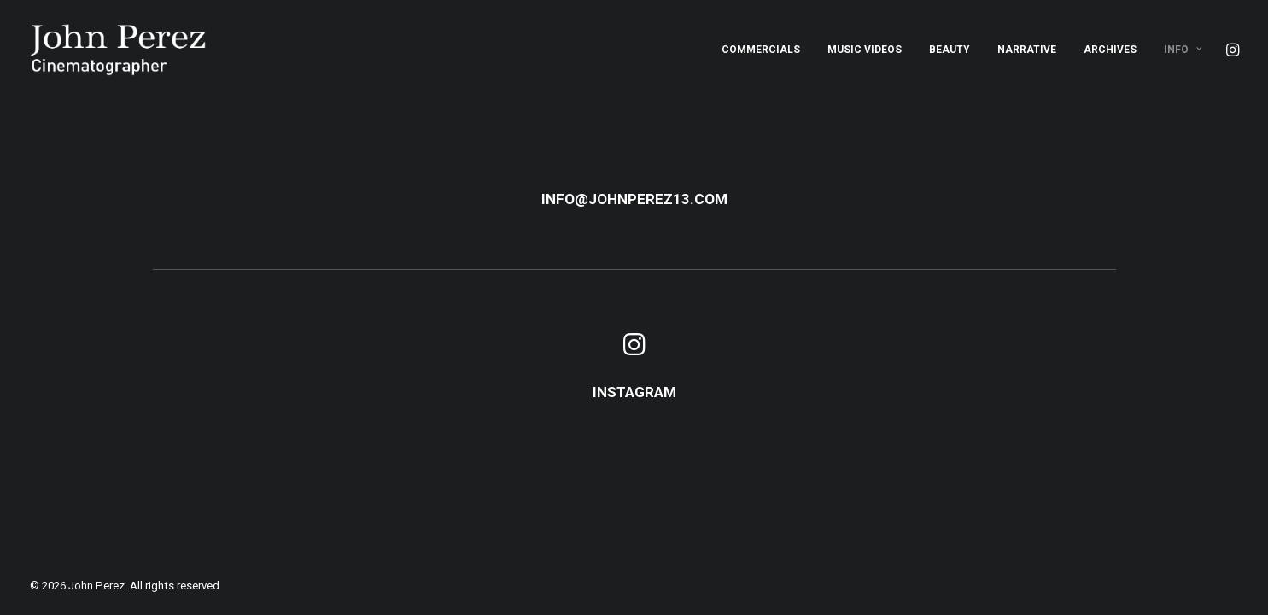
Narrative (1026, 50)
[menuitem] (761, 49)
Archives (1110, 50)
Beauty (949, 50)
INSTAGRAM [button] (634, 392)
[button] (1231, 49)
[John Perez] (118, 49)
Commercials (761, 50)
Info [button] (1182, 50)
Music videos (864, 50)
